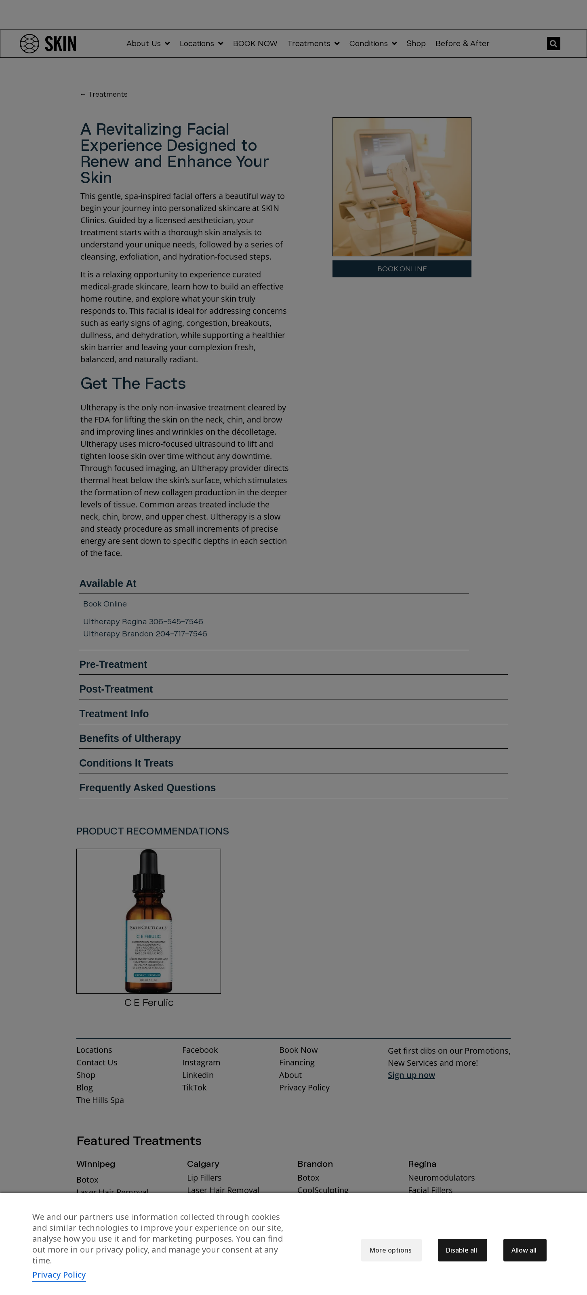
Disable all (461, 1250)
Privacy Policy (59, 1274)
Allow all (524, 1250)
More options (390, 1250)
